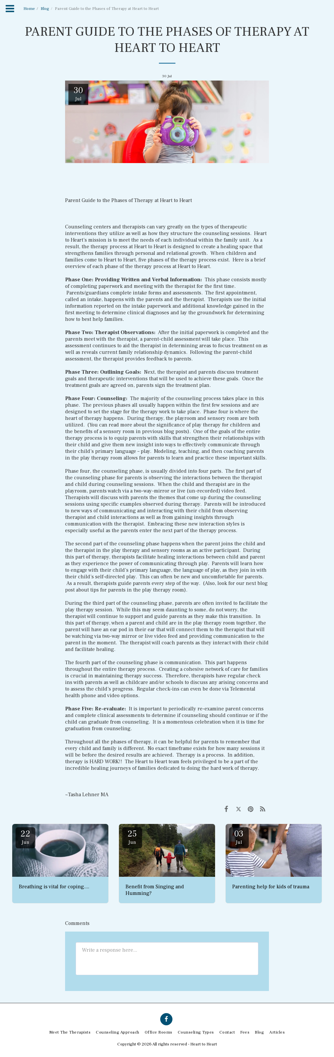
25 (132, 836)
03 (239, 836)
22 (25, 836)
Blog (45, 8)
